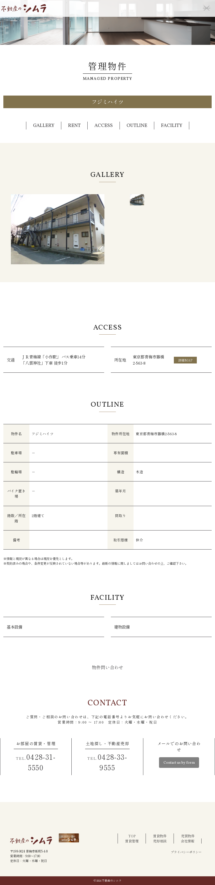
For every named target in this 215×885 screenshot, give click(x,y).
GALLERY (43, 125)
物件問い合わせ (107, 667)
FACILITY (171, 125)
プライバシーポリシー (186, 852)
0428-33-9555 (107, 761)
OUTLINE (137, 125)
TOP (131, 835)
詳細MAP (185, 360)
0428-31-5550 (35, 761)
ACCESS (103, 125)
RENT (74, 125)
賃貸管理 (132, 840)
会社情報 (187, 840)
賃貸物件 (160, 835)
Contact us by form (179, 762)
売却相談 (160, 840)
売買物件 (188, 835)
